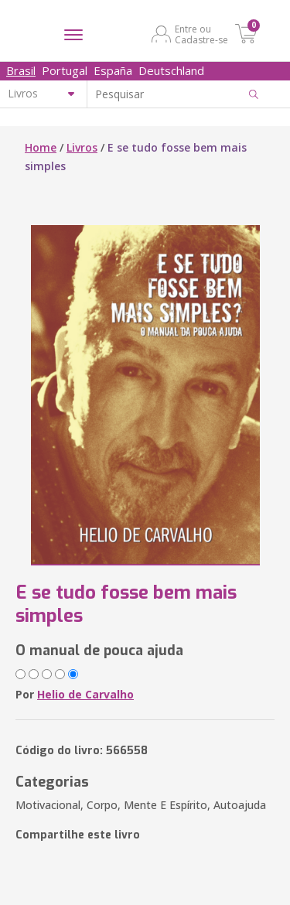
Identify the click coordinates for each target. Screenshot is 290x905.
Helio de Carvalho (85, 694)
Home (40, 147)
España (113, 70)
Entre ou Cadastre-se (201, 34)
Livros (82, 147)
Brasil (21, 70)
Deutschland (171, 70)
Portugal (64, 70)
